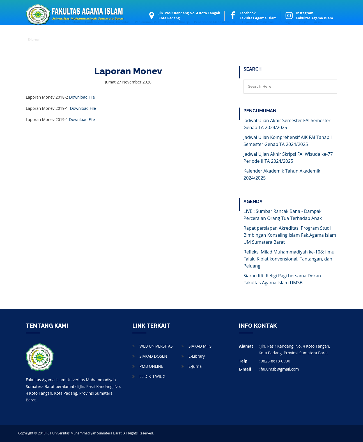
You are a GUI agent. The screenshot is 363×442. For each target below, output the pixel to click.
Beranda (34, 34)
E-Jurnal (34, 51)
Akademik (91, 34)
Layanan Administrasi (258, 34)
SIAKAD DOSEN (153, 356)
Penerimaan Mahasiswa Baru (216, 34)
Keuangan (286, 34)
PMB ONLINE (151, 366)
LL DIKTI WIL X (152, 376)
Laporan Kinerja (178, 34)
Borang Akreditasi (117, 34)
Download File (82, 97)
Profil (50, 34)
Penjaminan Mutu (148, 34)
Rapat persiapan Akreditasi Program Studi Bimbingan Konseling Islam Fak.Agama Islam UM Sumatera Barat (289, 235)
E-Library (197, 356)
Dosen (303, 34)
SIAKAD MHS (200, 346)
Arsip (317, 34)
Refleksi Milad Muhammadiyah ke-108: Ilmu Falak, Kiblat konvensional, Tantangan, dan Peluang (288, 259)
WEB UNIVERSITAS (156, 346)
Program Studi (69, 34)
